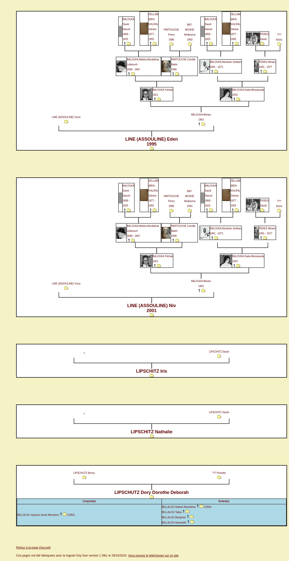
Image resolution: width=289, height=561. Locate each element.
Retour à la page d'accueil (33, 547)
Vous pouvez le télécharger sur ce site (153, 555)
